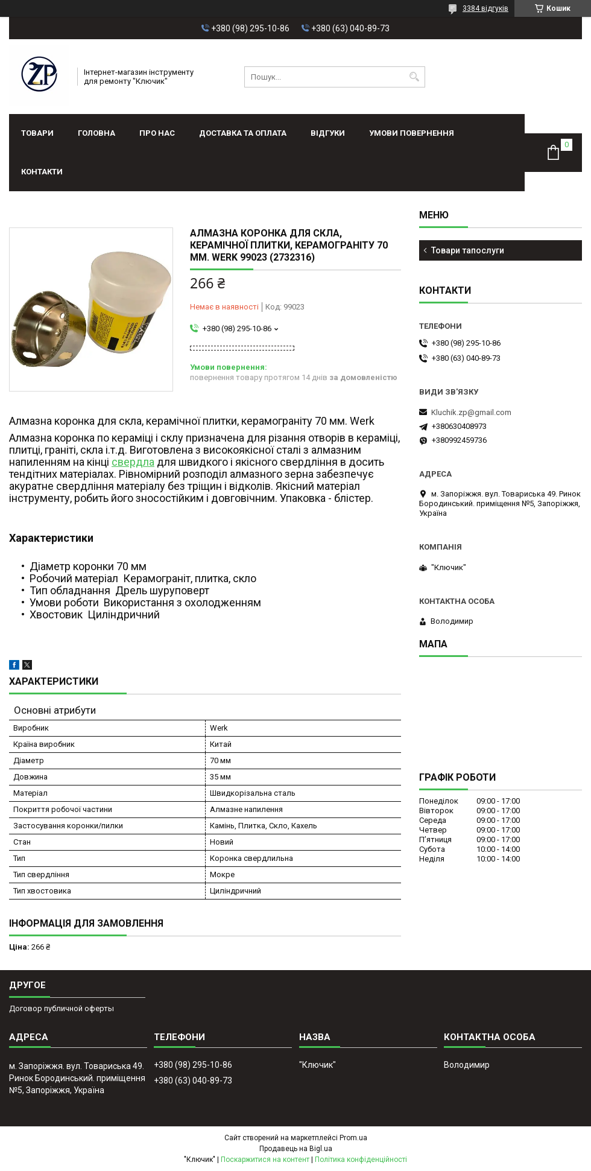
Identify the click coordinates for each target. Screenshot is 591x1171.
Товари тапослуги (467, 250)
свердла (133, 461)
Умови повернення (411, 133)
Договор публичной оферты (61, 1008)
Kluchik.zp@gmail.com (471, 412)
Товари (37, 133)
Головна (96, 133)
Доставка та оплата (242, 133)
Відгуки (328, 133)
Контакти (42, 171)
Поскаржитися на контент (265, 1159)
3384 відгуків (485, 8)
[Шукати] (414, 76)
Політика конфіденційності (361, 1159)
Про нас (157, 133)
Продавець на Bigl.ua (295, 1148)
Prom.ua (353, 1138)
